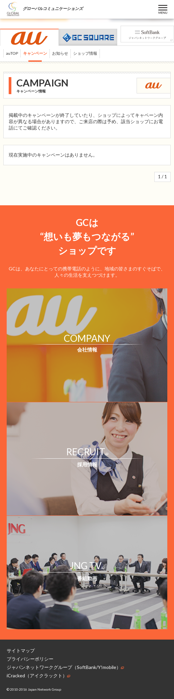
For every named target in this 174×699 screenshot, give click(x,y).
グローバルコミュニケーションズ (45, 8)
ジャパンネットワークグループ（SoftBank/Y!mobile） (65, 667)
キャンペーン (35, 53)
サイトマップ (21, 650)
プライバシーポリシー (30, 659)
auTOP (12, 53)
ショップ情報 (85, 53)
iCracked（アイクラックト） (38, 675)
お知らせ (60, 53)
